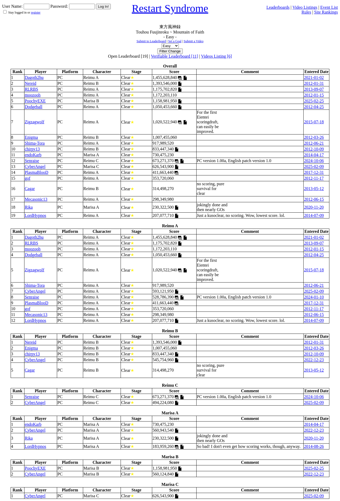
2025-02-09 (314, 166)
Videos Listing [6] (216, 56)
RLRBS (31, 89)
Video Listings (304, 7)
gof (27, 178)
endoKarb (33, 155)
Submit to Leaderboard (151, 41)
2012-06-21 (314, 143)
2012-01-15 (314, 95)
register (35, 12)
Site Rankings (326, 12)
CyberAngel (35, 166)
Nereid (30, 83)
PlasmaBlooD (36, 172)
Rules (306, 12)
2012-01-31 (314, 83)
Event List (329, 7)
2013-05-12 (314, 188)
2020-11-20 (314, 207)
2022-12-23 (314, 359)
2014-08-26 (314, 446)
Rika (29, 207)
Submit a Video (193, 41)
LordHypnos (35, 215)
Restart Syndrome (170, 8)
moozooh (33, 95)
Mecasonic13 (36, 199)
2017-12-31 (314, 172)
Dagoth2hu (34, 77)
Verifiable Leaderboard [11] (174, 56)
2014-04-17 (314, 155)
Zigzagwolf (34, 122)
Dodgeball (33, 106)
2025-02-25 (314, 101)
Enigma (31, 137)
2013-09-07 (314, 89)
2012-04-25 (314, 106)
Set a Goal (174, 41)
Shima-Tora (35, 143)
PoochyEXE (35, 101)
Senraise (32, 160)
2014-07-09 (314, 215)
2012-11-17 (314, 178)
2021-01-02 (314, 77)
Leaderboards (278, 7)
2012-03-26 (314, 137)
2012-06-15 (314, 199)
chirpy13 (32, 149)
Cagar (30, 188)
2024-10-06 (314, 160)
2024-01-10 (314, 297)
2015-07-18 (314, 122)
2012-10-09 (314, 149)
